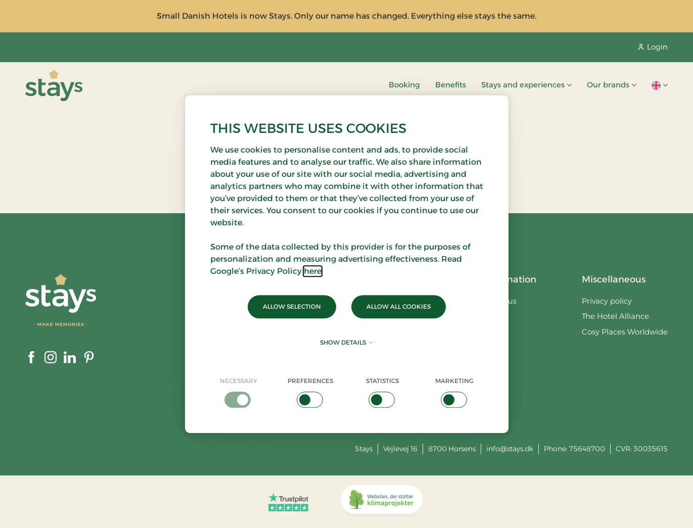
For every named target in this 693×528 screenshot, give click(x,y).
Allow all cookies (398, 306)
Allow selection (292, 306)
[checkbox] (239, 392)
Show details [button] (346, 342)
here (312, 271)
